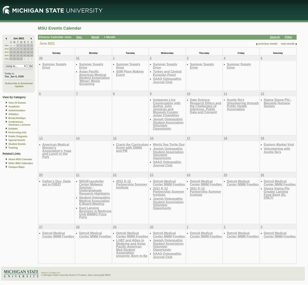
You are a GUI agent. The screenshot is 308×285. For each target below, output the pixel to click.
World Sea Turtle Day (169, 144)
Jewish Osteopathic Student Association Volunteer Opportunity (168, 123)
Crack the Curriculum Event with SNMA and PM (132, 148)
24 (25, 55)
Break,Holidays (17, 118)
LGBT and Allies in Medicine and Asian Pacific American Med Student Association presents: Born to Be (132, 248)
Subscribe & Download (19, 83)
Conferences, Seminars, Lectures (19, 123)
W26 (7, 59)
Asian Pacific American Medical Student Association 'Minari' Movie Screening (94, 78)
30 (11, 45)
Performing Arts (17, 132)
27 (11, 59)
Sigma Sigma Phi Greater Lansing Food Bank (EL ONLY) (277, 193)
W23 (7, 49)
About (44, 272)
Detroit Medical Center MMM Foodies (169, 182)
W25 (7, 55)
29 (18, 59)
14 (14, 52)
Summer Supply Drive (54, 65)
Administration (16, 110)
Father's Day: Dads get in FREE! (56, 182)
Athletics (13, 114)
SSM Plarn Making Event (130, 73)
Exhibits (13, 128)
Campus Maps (16, 167)
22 (18, 55)
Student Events (17, 144)
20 (11, 55)
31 (14, 45)
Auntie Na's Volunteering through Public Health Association (243, 104)
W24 (7, 52)
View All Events (17, 102)
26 (32, 55)
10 (25, 49)
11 (28, 49)
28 (14, 59)
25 (28, 55)
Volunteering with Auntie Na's (277, 150)
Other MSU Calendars (20, 163)
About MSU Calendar (20, 159)
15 (18, 52)
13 (11, 52)
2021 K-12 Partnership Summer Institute (131, 184)
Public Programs (17, 136)
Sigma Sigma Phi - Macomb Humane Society (278, 103)
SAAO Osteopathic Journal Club (167, 80)
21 (14, 55)
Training (13, 147)
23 (21, 55)
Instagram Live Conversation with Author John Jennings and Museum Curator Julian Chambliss (167, 107)
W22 (7, 45)
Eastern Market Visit (279, 144)
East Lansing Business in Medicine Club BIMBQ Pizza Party (95, 212)
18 (28, 52)
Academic (14, 106)
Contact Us (54, 272)
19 (32, 52)
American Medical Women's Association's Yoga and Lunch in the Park (56, 151)
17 (25, 52)
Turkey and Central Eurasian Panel (167, 73)
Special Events (16, 140)
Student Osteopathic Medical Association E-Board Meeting (94, 201)
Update (19, 86)
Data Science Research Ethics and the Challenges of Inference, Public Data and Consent (205, 106)
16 (21, 52)
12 (32, 49)
